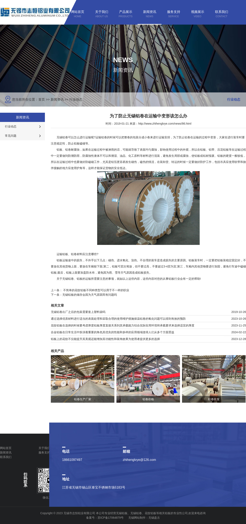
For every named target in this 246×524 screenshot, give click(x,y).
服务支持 (44, 452)
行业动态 (75, 99)
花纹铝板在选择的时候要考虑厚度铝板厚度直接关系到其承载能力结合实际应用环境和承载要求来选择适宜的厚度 (122, 325)
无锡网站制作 (137, 517)
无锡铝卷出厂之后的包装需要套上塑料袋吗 (78, 312)
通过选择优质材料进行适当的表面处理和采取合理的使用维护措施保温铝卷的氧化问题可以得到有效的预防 (118, 318)
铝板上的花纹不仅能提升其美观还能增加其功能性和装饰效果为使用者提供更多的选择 (105, 339)
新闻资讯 (57, 99)
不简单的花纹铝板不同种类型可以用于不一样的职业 (96, 290)
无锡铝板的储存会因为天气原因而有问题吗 (89, 294)
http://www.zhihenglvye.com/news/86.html (164, 123)
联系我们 (5, 457)
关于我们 (44, 448)
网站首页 (5, 448)
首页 (41, 99)
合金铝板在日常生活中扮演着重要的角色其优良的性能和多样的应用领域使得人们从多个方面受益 (112, 332)
